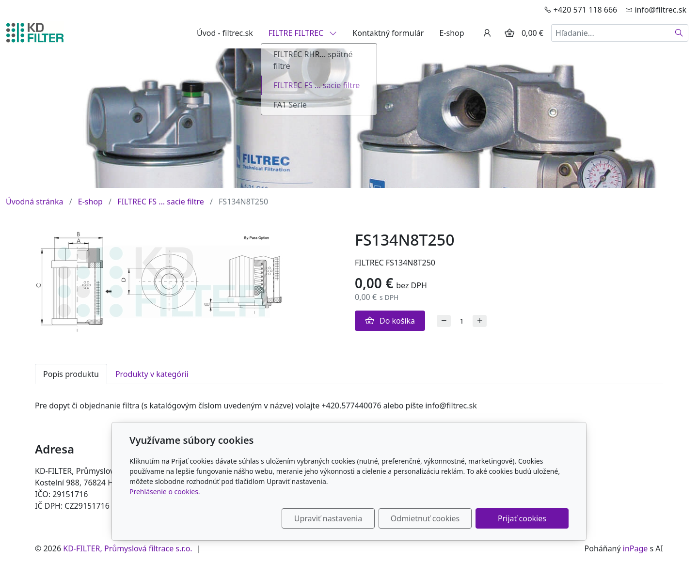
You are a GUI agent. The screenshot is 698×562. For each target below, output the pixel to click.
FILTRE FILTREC (303, 33)
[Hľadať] (679, 33)
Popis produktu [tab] (71, 374)
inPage (635, 548)
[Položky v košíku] (509, 33)
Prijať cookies (522, 518)
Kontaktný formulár (388, 33)
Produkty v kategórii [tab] (152, 374)
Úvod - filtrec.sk (225, 33)
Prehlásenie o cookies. (164, 491)
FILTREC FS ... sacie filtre (160, 201)
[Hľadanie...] (610, 33)
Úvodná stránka (34, 201)
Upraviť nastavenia (328, 518)
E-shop (451, 33)
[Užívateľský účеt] (487, 33)
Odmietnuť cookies (425, 518)
